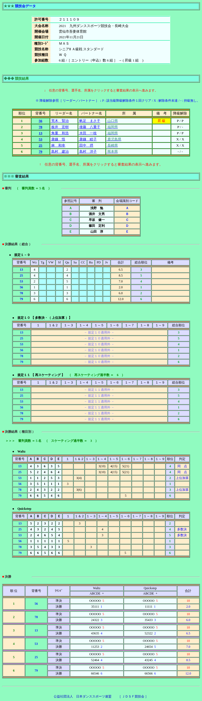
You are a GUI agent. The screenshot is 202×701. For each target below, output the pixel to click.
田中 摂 (86, 145)
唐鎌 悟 (57, 139)
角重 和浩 (59, 133)
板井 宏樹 (59, 127)
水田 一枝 (88, 133)
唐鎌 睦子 (88, 139)
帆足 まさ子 (89, 121)
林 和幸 (57, 145)
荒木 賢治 (59, 121)
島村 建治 (59, 152)
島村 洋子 (88, 152)
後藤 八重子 (89, 127)
